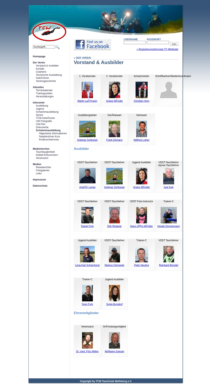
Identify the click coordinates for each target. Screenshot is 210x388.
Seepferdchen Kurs (49, 136)
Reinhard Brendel (168, 265)
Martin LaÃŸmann (87, 101)
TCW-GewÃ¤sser (45, 118)
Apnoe (39, 115)
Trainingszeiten (44, 93)
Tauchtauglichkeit (45, 151)
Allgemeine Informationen (53, 133)
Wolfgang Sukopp (114, 351)
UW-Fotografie (44, 121)
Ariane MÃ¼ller (114, 101)
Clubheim (41, 71)
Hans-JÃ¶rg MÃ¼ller (141, 226)
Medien (37, 164)
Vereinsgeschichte (46, 81)
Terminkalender (44, 90)
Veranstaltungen (45, 96)
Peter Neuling (141, 265)
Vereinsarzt (42, 158)
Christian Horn (142, 101)
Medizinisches (41, 148)
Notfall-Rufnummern (47, 155)
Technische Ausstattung (49, 74)
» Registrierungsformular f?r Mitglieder (157, 49)
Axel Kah (168, 187)
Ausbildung (42, 105)
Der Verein (39, 62)
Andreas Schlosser (87, 140)
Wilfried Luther (141, 140)
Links (39, 173)
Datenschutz (40, 185)
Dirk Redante (114, 226)
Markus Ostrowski (114, 265)
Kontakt (40, 68)
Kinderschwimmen (49, 139)
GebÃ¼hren (42, 78)
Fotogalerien (43, 170)
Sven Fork (87, 304)
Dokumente (42, 127)
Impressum (39, 179)
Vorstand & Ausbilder (47, 65)
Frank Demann (114, 140)
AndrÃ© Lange (87, 187)
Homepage (39, 56)
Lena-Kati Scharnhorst (87, 265)
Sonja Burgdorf (114, 304)
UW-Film (40, 124)
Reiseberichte (43, 167)
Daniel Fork (87, 226)
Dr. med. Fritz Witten (87, 351)
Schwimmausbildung (47, 111)
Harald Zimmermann (168, 226)
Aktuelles (38, 87)
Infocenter (39, 102)
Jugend (40, 108)
